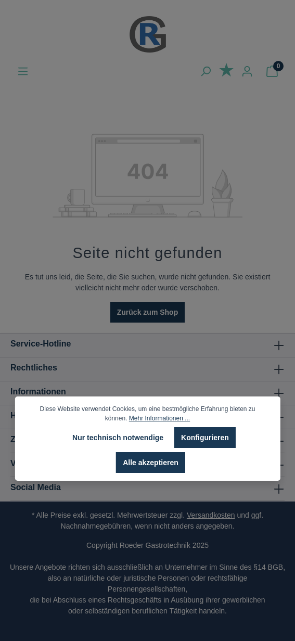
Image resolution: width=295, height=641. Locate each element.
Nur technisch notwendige (117, 437)
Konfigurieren (205, 437)
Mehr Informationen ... (159, 418)
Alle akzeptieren (150, 462)
